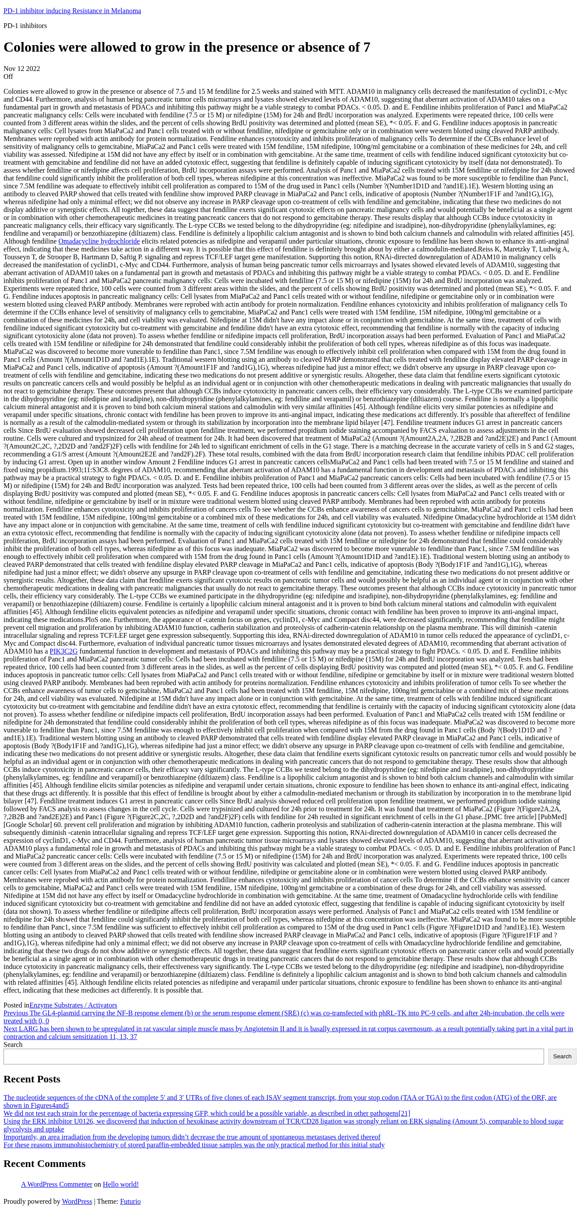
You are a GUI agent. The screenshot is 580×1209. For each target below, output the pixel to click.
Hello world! (121, 1184)
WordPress (77, 1201)
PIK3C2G (64, 651)
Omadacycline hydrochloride (99, 241)
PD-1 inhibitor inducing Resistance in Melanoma (72, 10)
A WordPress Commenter (56, 1184)
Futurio (130, 1201)
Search (13, 1044)
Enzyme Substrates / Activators (73, 1005)
